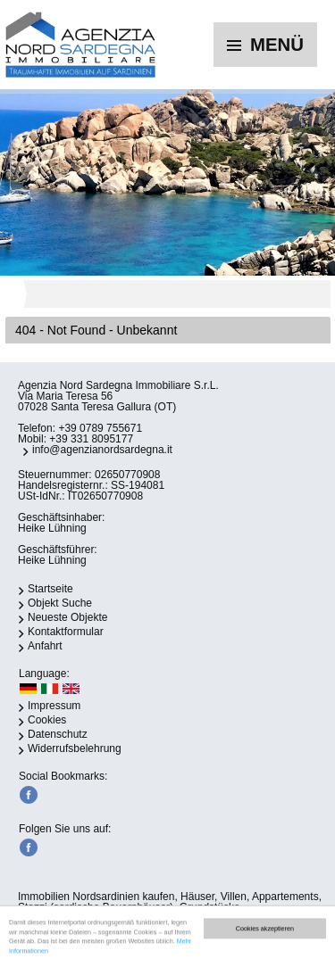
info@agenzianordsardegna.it (102, 449)
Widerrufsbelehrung (74, 748)
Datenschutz (58, 734)
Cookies (47, 720)
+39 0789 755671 (100, 428)
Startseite (50, 589)
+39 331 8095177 (91, 439)
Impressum (54, 705)
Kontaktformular (66, 631)
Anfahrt (45, 646)
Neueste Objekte (67, 617)
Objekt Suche (60, 603)
